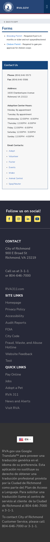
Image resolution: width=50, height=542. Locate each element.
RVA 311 (11, 394)
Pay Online (13, 374)
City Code (12, 336)
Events (12, 167)
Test (8, 361)
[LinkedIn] (28, 218)
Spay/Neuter (15, 183)
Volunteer (13, 156)
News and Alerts (17, 401)
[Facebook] (9, 218)
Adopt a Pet (14, 388)
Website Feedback (18, 354)
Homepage (13, 302)
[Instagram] (19, 218)
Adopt (12, 150)
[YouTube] (37, 218)
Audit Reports (15, 323)
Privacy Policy (15, 309)
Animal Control (16, 178)
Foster (12, 161)
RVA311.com (14, 289)
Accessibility (14, 316)
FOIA (9, 329)
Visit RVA (12, 408)
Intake (12, 172)
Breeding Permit (14, 36)
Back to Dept (11, 22)
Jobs (8, 381)
